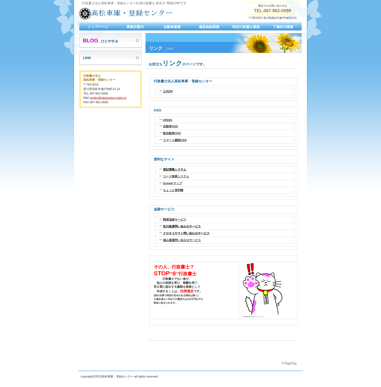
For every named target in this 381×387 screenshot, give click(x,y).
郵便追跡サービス (174, 219)
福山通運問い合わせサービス (182, 240)
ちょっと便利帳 (173, 190)
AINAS (167, 120)
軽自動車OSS (172, 133)
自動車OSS (170, 126)
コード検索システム (176, 176)
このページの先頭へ (289, 363)
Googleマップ (172, 183)
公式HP (168, 91)
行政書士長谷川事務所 (132, 13)
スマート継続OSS (175, 140)
